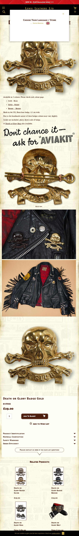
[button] (36, 23)
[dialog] (39, 268)
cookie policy (56, 533)
